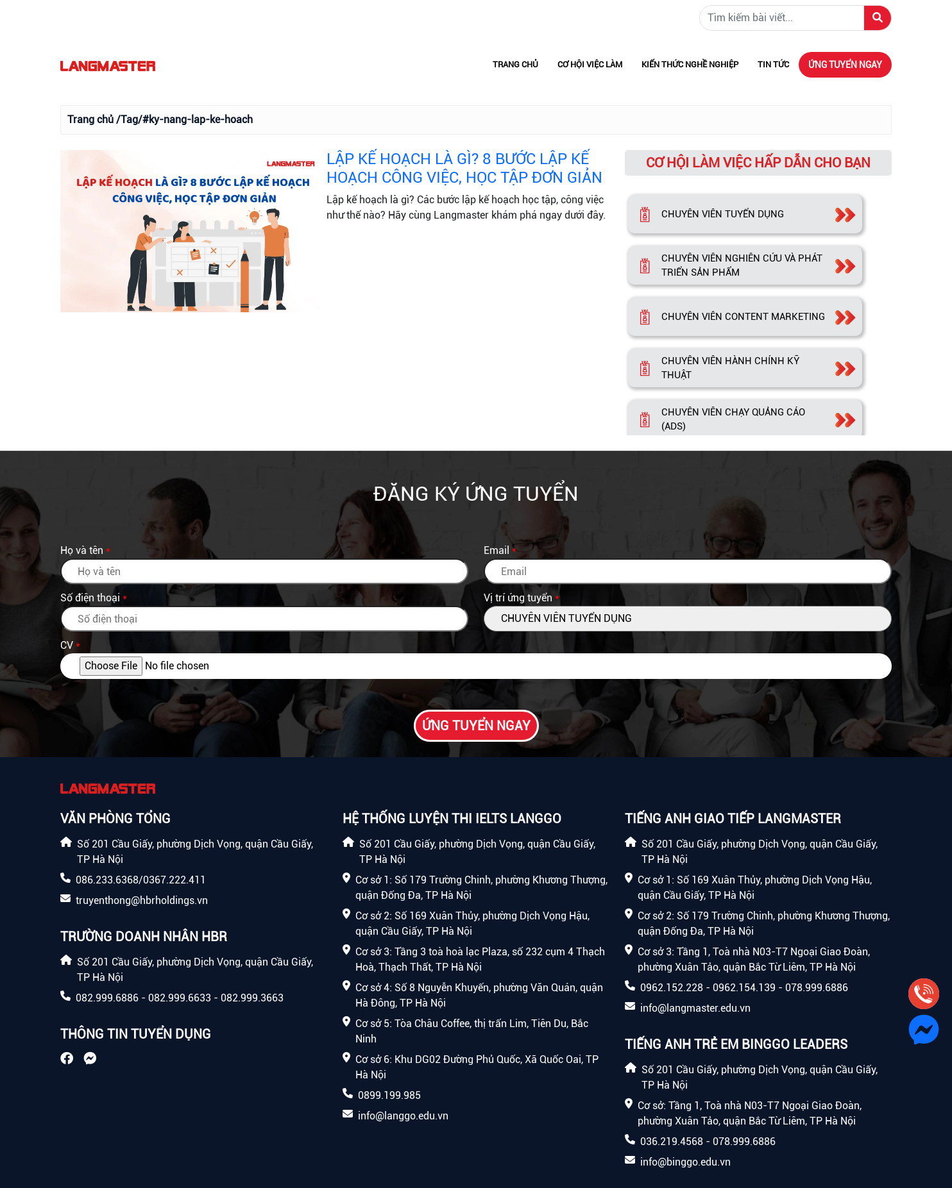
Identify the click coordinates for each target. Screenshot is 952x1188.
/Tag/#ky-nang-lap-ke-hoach (184, 119)
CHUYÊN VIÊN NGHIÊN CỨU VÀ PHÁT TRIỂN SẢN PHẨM (741, 266)
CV (66, 645)
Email (496, 550)
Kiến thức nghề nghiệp (690, 64)
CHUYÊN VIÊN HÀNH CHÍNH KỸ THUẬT (730, 368)
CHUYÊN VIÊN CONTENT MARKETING (743, 316)
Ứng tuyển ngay (845, 65)
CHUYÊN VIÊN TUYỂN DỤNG (722, 214)
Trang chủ (515, 64)
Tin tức (773, 64)
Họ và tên (81, 550)
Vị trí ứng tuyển (518, 598)
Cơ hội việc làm (589, 64)
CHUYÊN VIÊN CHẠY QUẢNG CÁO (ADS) (733, 419)
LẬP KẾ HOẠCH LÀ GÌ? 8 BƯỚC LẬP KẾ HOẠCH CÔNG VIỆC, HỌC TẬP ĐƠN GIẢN (464, 168)
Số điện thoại (90, 598)
